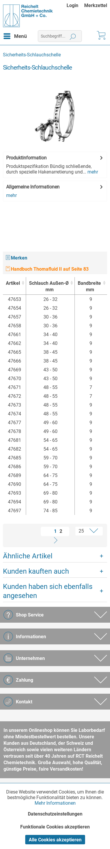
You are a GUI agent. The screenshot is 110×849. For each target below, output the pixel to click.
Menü (15, 35)
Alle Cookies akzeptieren (55, 840)
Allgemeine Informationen (33, 187)
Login (72, 5)
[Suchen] (73, 36)
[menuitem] (75, 5)
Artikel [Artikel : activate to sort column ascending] (13, 283)
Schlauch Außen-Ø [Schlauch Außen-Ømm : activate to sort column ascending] (49, 286)
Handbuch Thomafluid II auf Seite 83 (47, 269)
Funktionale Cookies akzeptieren (55, 827)
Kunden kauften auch (36, 571)
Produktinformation (26, 158)
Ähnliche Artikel (28, 556)
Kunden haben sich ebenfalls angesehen (47, 591)
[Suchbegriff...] (60, 36)
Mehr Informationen (55, 803)
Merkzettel (95, 5)
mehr (92, 172)
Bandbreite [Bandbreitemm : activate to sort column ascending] (89, 286)
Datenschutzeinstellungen (55, 814)
